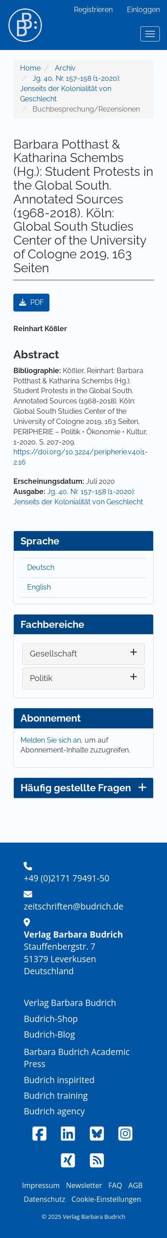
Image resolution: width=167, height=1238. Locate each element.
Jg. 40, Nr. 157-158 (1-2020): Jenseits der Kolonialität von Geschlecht (70, 88)
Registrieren (93, 9)
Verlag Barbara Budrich (70, 1003)
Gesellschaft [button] (53, 653)
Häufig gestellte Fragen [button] (83, 787)
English (39, 587)
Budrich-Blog (49, 1034)
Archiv (65, 68)
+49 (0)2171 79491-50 (66, 878)
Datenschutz (44, 1199)
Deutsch (40, 567)
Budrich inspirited (59, 1080)
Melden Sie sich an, (52, 740)
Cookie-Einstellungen (106, 1199)
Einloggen (143, 9)
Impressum (41, 1185)
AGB (135, 1185)
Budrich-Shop (50, 1019)
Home (30, 68)
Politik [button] (41, 678)
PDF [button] (31, 302)
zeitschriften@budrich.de (73, 906)
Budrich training (56, 1095)
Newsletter (84, 1185)
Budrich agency (54, 1111)
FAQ (115, 1185)
